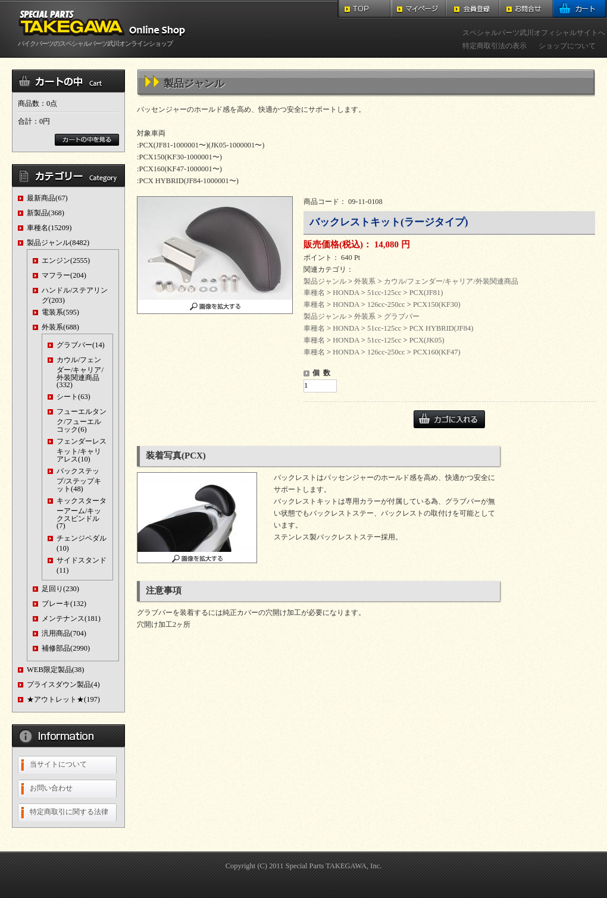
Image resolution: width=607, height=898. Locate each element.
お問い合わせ (51, 788)
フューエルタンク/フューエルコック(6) (82, 420)
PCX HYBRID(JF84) (441, 328)
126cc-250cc (386, 304)
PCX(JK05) (427, 340)
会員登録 (472, 9)
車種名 (314, 292)
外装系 (365, 281)
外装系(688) (60, 327)
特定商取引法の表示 (494, 46)
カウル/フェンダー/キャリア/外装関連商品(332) (80, 372)
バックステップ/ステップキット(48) (79, 479)
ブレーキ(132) (64, 603)
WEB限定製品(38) (55, 669)
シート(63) (73, 397)
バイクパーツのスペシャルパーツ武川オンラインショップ (104, 40)
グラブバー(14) (81, 345)
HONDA (346, 292)
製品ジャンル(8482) (58, 242)
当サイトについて (58, 764)
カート (580, 9)
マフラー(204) (64, 275)
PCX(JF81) (426, 292)
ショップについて (567, 46)
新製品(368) (45, 213)
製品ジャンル (325, 281)
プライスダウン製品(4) (63, 684)
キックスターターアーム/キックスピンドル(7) (82, 513)
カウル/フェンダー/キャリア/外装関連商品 (451, 281)
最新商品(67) (47, 198)
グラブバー (402, 316)
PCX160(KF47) (437, 352)
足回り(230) (60, 589)
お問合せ (526, 9)
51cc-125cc (384, 292)
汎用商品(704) (64, 633)
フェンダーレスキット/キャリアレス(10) (82, 450)
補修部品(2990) (66, 648)
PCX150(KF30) (437, 304)
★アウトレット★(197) (63, 699)
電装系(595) (60, 312)
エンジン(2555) (66, 260)
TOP (364, 9)
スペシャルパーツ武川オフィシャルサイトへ (533, 33)
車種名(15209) (49, 228)
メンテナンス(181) (71, 618)
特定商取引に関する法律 (69, 812)
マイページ (419, 9)
